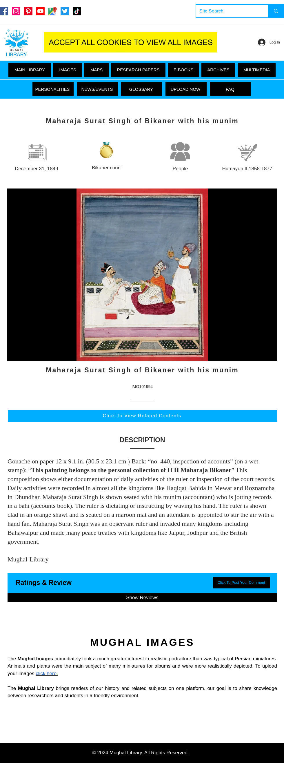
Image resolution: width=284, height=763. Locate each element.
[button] (257, 70)
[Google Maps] (52, 11)
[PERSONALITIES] (53, 89)
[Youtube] (40, 11)
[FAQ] (230, 89)
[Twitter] (65, 11)
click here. (47, 673)
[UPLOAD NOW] (186, 89)
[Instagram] (16, 11)
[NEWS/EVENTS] (97, 89)
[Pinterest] (28, 11)
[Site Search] (227, 11)
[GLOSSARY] (141, 89)
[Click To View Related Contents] (142, 416)
